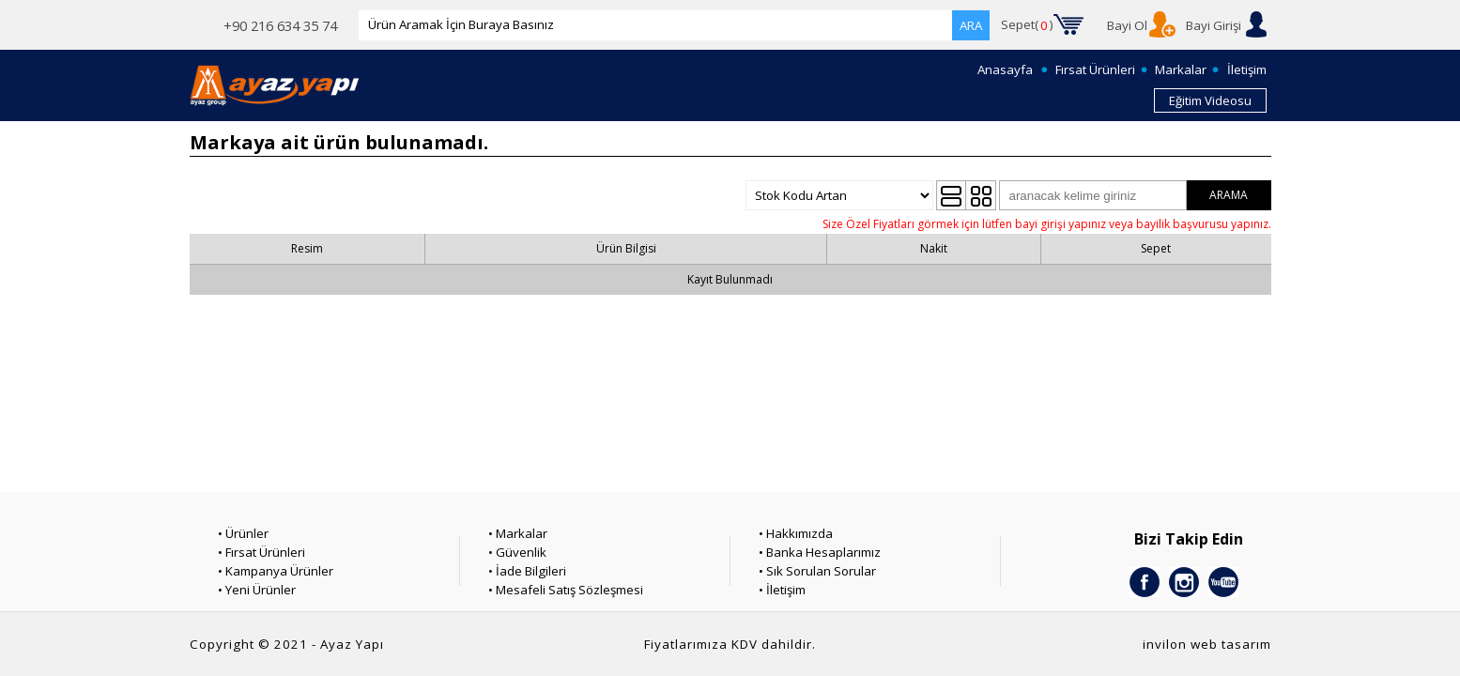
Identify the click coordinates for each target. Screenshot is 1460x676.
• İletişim (782, 589)
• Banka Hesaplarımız (820, 552)
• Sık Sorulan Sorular (817, 570)
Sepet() (1027, 25)
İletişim (1247, 69)
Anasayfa (1005, 69)
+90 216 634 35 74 (280, 25)
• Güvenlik (517, 552)
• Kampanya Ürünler (275, 570)
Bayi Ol (1127, 25)
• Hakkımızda (796, 533)
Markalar (1180, 69)
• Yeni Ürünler (257, 589)
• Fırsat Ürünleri (261, 552)
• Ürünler (243, 533)
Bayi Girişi (1213, 25)
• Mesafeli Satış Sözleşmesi (565, 589)
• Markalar (517, 533)
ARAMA (1228, 195)
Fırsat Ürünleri (1095, 69)
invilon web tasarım (1207, 644)
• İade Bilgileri (527, 570)
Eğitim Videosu (1210, 100)
